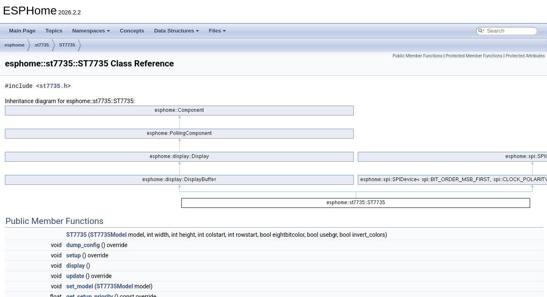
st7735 (42, 44)
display (75, 265)
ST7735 (67, 44)
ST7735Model (108, 234)
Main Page (22, 31)
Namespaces (91, 31)
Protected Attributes (525, 56)
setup (73, 255)
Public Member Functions (417, 56)
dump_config (83, 245)
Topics (53, 31)
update (75, 276)
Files (217, 31)
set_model (79, 286)
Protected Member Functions (474, 56)
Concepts (132, 31)
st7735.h (53, 86)
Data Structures (176, 31)
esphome (14, 44)
